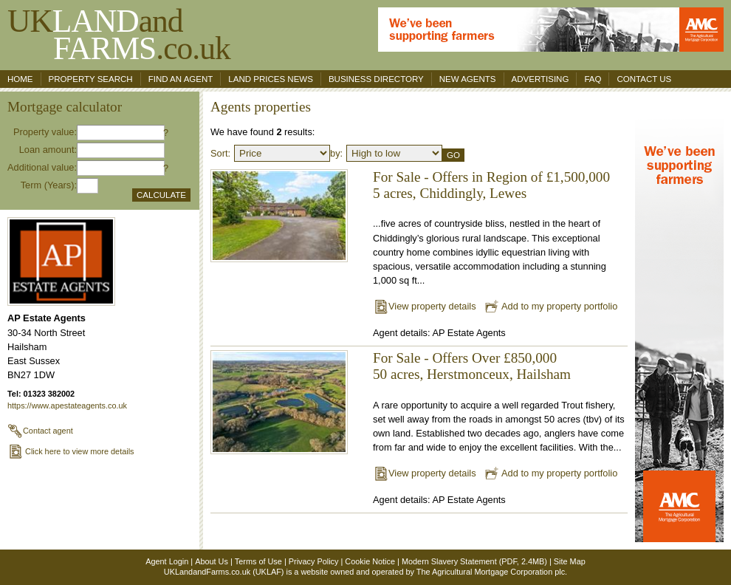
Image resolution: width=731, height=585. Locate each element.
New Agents (467, 79)
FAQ (592, 79)
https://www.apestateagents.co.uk (67, 405)
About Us (211, 561)
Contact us (644, 79)
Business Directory (376, 79)
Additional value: (42, 167)
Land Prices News (270, 79)
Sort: (220, 153)
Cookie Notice (370, 561)
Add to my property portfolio (550, 306)
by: (336, 153)
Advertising (540, 79)
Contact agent (40, 430)
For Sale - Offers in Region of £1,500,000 (491, 177)
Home (20, 79)
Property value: (45, 131)
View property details (424, 306)
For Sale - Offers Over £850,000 (465, 358)
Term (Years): (49, 185)
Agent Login (166, 561)
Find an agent (180, 79)
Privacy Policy (314, 561)
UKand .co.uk (118, 34)
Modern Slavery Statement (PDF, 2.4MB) (474, 561)
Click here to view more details (70, 451)
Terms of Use (258, 561)
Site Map (570, 561)
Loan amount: (48, 149)
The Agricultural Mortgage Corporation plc (490, 571)
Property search (91, 79)
